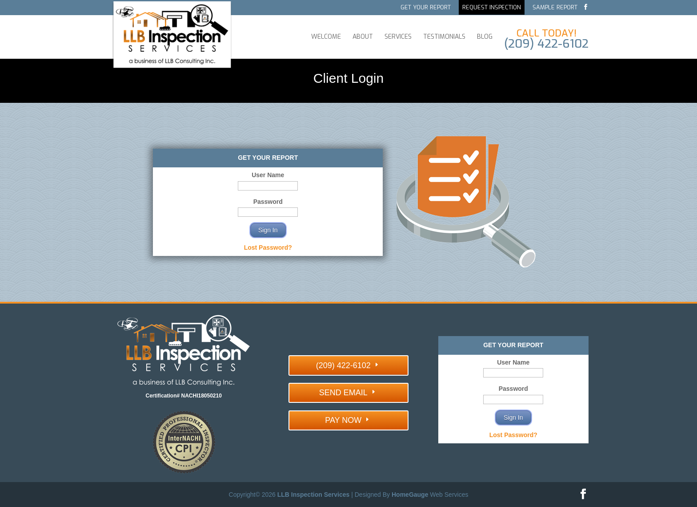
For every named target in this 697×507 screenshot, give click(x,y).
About (363, 37)
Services (398, 37)
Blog (485, 37)
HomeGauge (410, 494)
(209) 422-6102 (343, 365)
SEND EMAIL (343, 392)
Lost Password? (268, 247)
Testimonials (444, 37)
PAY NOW (343, 420)
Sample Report (555, 7)
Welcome (326, 37)
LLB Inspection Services (313, 494)
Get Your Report (426, 7)
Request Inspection (491, 7)
